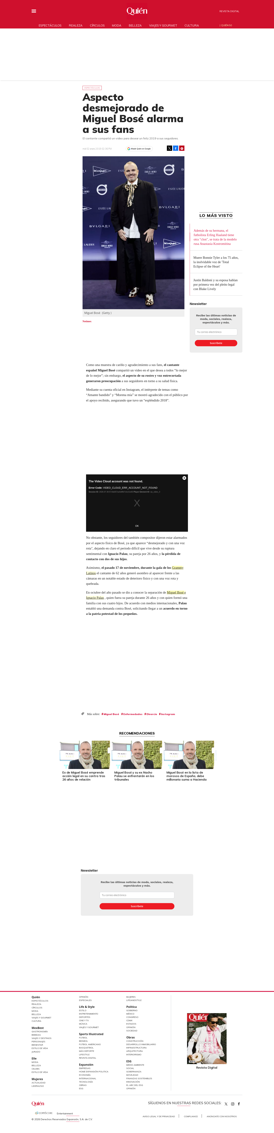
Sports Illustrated (91, 1034)
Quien (226, 1104)
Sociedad (131, 1030)
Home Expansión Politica (93, 1071)
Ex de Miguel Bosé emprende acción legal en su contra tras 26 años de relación (83, 776)
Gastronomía (40, 1031)
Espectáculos (50, 25)
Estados (131, 1023)
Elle (34, 1058)
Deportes (84, 1017)
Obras (83, 1085)
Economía (85, 1075)
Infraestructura (136, 1047)
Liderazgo (38, 1086)
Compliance (191, 1116)
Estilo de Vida (40, 1048)
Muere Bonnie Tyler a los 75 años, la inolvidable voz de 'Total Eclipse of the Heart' (216, 262)
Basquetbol (86, 1047)
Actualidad (38, 1082)
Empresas (84, 1068)
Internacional (87, 1078)
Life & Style (87, 1007)
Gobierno (132, 1010)
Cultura (192, 25)
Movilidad (132, 1075)
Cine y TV (84, 1020)
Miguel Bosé (111, 714)
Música (83, 1023)
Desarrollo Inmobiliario (141, 1044)
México (130, 1013)
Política (131, 1007)
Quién (36, 997)
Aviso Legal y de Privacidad (159, 1116)
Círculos (97, 25)
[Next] (215, 754)
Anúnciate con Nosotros (222, 1116)
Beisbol (83, 1041)
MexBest (38, 1028)
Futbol (83, 1037)
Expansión (86, 1065)
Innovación (133, 1081)
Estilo (82, 1010)
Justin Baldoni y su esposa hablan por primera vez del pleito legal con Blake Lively (215, 284)
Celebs (36, 1068)
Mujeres (37, 1079)
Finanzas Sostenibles (139, 1078)
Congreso (132, 1017)
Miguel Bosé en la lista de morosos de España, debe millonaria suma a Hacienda (187, 776)
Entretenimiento (88, 1013)
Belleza (135, 25)
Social (130, 1068)
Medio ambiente (135, 1065)
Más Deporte (86, 1051)
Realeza (76, 25)
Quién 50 (226, 25)
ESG (81, 1088)
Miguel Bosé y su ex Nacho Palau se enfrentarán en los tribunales (134, 776)
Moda (116, 25)
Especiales (85, 1000)
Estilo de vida (40, 1072)
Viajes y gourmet (163, 25)
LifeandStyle (134, 1000)
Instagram (168, 714)
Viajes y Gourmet (41, 1017)
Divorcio (151, 714)
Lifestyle (84, 1054)
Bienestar (37, 1045)
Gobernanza (133, 1071)
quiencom (235, 1103)
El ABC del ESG (134, 1085)
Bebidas (36, 1035)
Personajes (38, 1041)
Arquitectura (134, 1051)
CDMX (129, 1020)
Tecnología (86, 1081)
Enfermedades (132, 714)
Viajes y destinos (41, 1038)
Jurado (36, 1051)
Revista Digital (229, 11)
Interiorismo (133, 1054)
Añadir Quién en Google (141, 149)
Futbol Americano (90, 1044)
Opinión (83, 997)
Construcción (134, 1041)
